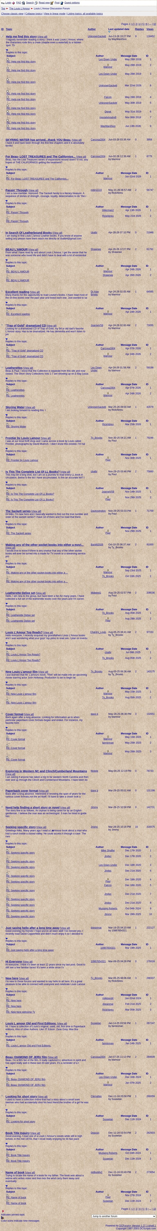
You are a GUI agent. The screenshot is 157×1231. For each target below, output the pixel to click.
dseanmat (96, 927)
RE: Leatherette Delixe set (20, 615)
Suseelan (96, 1023)
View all (42, 36)
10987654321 (107, 947)
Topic (9, 29)
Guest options (72, 2)
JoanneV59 (97, 325)
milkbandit (107, 998)
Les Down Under (108, 59)
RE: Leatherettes (15, 390)
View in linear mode (54, 13)
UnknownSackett (97, 36)
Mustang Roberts (108, 908)
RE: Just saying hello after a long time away (30, 950)
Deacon (95, 1132)
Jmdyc (94, 826)
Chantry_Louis (98, 632)
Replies (139, 29)
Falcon (108, 97)
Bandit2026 (97, 544)
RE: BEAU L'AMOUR (17, 271)
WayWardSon (107, 126)
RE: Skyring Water (16, 426)
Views (150, 29)
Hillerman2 (108, 210)
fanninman (108, 742)
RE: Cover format (15, 739)
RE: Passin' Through (17, 212)
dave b (94, 714)
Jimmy (94, 807)
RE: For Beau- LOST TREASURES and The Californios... (37, 178)
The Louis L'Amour (19, 8)
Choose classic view (12, 13)
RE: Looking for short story (20, 1121)
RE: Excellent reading (18, 314)
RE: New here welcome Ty (20, 1012)
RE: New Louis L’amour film (21, 694)
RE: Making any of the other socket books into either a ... (37, 572)
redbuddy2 (96, 1172)
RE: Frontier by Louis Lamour (22, 460)
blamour (107, 67)
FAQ (18, 2)
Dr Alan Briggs (95, 293)
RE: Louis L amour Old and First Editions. (28, 1045)
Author (92, 29)
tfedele (94, 771)
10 (154, 24)
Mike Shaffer (108, 850)
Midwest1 (96, 592)
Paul (107, 459)
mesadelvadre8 (108, 117)
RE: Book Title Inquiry (18, 1155)
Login (8, 2)
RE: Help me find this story (21, 61)
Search (30, 2)
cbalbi (94, 232)
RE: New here (13, 1000)
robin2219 (96, 190)
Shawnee (96, 249)
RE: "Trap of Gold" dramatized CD (24, 350)
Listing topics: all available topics (85, 13)
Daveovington (98, 510)
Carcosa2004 (98, 139)
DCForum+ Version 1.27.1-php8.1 (137, 1225)
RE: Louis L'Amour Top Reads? (23, 654)
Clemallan (96, 1096)
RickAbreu (107, 216)
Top (3, 8)
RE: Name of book (16, 1197)
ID (2, 29)
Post (57, 2)
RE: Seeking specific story (20, 852)
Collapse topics (33, 13)
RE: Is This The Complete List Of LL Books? (30, 494)
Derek (108, 111)
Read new (44, 2)
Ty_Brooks (96, 437)
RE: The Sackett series (18, 533)
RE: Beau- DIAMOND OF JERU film (25, 1079)
